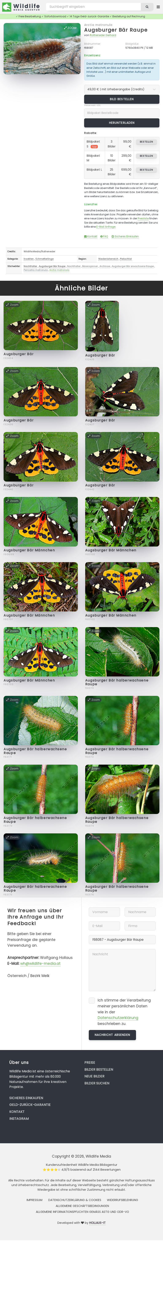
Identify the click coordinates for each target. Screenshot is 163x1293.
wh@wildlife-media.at (40, 963)
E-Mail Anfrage (105, 226)
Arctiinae (105, 266)
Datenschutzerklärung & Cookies (74, 1200)
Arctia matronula (98, 25)
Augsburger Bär (19, 354)
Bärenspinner (90, 266)
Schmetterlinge (44, 258)
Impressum (34, 1200)
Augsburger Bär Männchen (29, 550)
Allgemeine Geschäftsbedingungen (82, 1206)
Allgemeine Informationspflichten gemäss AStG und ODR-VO (82, 1212)
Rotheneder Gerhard (103, 35)
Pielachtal (126, 258)
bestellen (146, 141)
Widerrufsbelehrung (122, 1200)
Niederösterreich (108, 258)
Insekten (29, 258)
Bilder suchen (96, 1083)
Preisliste (143, 218)
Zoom (70, 28)
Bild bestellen (122, 99)
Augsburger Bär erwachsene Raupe (133, 266)
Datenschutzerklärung (118, 1017)
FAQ (104, 236)
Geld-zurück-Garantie (30, 1105)
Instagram (19, 1118)
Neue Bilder (94, 1076)
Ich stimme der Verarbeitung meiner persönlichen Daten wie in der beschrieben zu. (124, 1012)
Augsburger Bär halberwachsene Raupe (116, 682)
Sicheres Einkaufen (125, 236)
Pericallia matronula (36, 270)
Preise (89, 1062)
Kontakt (90, 236)
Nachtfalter (30, 266)
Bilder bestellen (98, 1069)
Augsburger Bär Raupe (115, 29)
